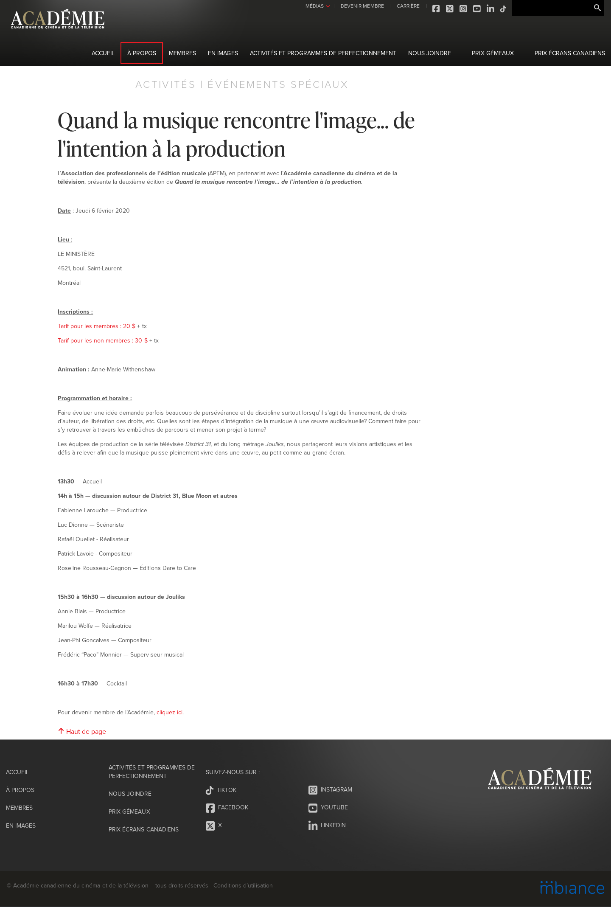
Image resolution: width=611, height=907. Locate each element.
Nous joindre (429, 53)
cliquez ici (169, 712)
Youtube (476, 9)
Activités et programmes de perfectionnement (323, 53)
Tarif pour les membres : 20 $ (96, 326)
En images (223, 53)
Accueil (103, 53)
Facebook (435, 9)
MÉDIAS (313, 5)
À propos (141, 53)
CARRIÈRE (406, 5)
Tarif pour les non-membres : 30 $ (103, 340)
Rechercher (597, 8)
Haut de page (82, 731)
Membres (182, 53)
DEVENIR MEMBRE (360, 5)
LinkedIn (489, 9)
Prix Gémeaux (492, 53)
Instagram (462, 9)
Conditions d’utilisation (242, 885)
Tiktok (502, 9)
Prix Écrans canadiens (570, 53)
